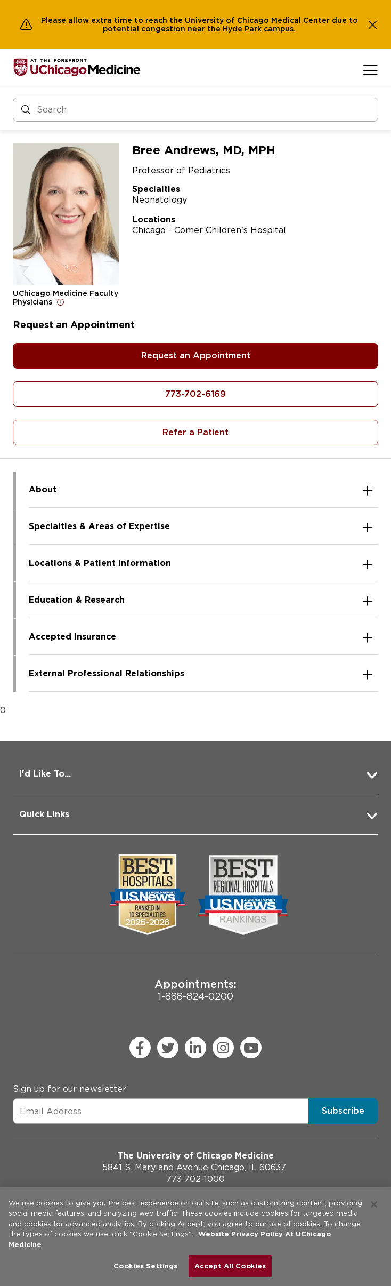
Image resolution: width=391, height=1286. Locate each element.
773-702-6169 (195, 394)
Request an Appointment (195, 355)
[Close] (374, 1204)
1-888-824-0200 (195, 990)
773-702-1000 (195, 1179)
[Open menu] (370, 69)
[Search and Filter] (195, 110)
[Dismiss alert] (373, 24)
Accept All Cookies (230, 1266)
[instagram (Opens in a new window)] (223, 1047)
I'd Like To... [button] (45, 774)
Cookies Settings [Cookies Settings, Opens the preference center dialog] (145, 1266)
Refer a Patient (195, 432)
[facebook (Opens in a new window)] (140, 1047)
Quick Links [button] (44, 814)
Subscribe (343, 1111)
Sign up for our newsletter (69, 1089)
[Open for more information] (60, 302)
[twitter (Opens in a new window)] (167, 1047)
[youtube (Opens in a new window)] (251, 1047)
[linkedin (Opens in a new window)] (195, 1047)
